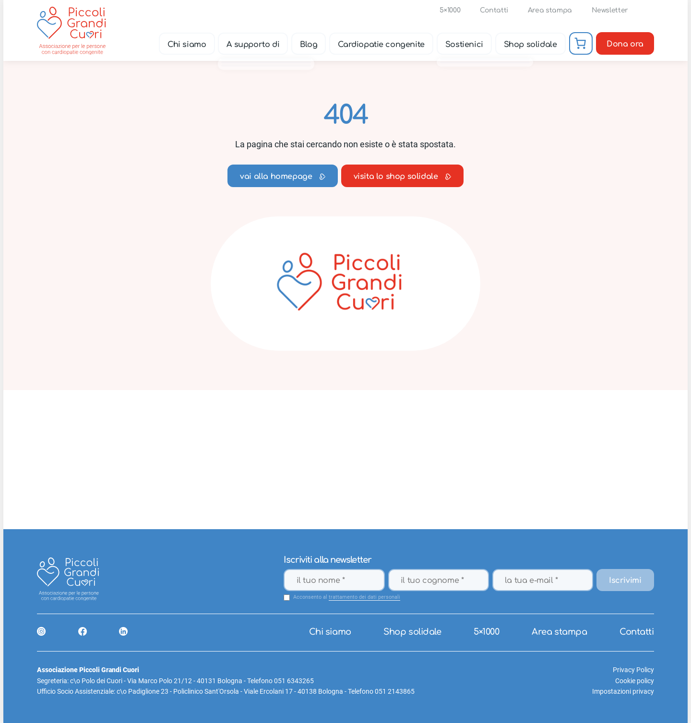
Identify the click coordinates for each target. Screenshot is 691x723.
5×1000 (450, 10)
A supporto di (253, 44)
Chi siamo (186, 44)
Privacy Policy (633, 670)
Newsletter (610, 10)
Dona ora (625, 44)
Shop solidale (530, 44)
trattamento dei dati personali (364, 597)
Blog (308, 44)
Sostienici (464, 44)
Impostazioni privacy (623, 691)
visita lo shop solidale (402, 176)
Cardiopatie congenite (381, 44)
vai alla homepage (282, 176)
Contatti (494, 10)
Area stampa (550, 10)
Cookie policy (634, 681)
